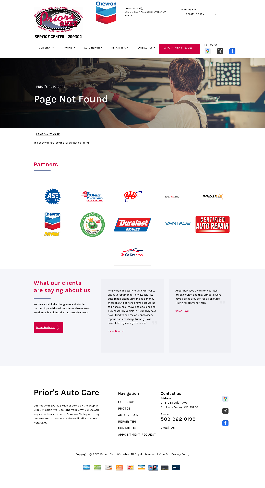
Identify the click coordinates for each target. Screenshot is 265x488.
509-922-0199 (132, 8)
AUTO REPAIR (92, 47)
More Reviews (47, 327)
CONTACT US (145, 47)
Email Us (168, 427)
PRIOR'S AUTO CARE (50, 87)
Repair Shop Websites (114, 454)
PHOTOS (68, 47)
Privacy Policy (180, 454)
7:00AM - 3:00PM (195, 14)
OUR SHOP (45, 47)
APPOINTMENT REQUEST (179, 47)
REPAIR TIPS (118, 47)
